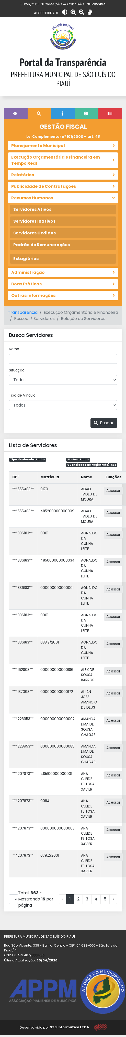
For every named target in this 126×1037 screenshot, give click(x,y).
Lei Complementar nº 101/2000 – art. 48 (63, 136)
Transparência (23, 312)
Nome (14, 349)
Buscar (104, 423)
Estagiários (26, 259)
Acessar (113, 490)
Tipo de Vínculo (22, 395)
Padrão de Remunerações (41, 245)
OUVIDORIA (96, 4)
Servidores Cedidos (34, 233)
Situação (17, 370)
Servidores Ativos (32, 209)
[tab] (16, 113)
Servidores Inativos (34, 221)
